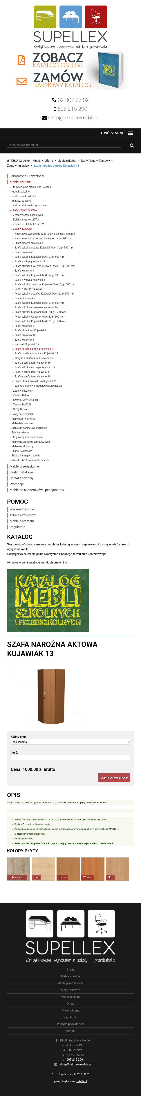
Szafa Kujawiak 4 (24, 270)
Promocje (17, 484)
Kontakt (70, 1031)
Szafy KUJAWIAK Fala (25, 399)
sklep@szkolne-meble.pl (23, 554)
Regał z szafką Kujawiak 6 (29, 289)
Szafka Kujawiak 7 (25, 298)
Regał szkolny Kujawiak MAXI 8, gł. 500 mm (39, 316)
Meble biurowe (70, 990)
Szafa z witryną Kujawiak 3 (30, 261)
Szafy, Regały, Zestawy (95, 160)
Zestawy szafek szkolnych (28, 214)
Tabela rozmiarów (23, 515)
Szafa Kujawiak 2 (24, 252)
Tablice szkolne (20, 432)
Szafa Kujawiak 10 (25, 335)
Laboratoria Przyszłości (27, 176)
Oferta (49, 160)
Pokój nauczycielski (23, 414)
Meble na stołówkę (22, 446)
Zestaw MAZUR (22, 404)
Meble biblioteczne (22, 423)
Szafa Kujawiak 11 (25, 339)
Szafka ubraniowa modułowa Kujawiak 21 (38, 385)
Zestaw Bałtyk (21, 395)
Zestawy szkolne (21, 200)
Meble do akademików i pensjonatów (37, 490)
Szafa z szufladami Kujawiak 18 (33, 376)
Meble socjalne (70, 997)
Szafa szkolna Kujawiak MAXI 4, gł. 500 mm (39, 275)
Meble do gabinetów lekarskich (29, 427)
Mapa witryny (70, 1010)
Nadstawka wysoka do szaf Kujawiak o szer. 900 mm (45, 233)
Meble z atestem (22, 521)
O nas (70, 1003)
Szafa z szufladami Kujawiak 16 (33, 362)
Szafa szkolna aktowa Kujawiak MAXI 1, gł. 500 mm (44, 247)
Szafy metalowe (21, 472)
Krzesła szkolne (21, 191)
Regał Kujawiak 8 (24, 325)
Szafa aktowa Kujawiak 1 (29, 242)
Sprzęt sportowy (21, 478)
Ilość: (14, 752)
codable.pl (81, 1081)
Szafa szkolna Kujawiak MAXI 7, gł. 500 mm (39, 302)
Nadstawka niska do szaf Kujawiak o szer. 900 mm (43, 238)
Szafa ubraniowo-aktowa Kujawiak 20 (36, 381)
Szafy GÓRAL (20, 409)
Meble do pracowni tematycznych (31, 441)
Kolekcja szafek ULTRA (26, 219)
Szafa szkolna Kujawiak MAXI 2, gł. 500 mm (39, 256)
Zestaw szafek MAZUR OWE (29, 224)
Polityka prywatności (70, 1024)
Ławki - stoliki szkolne (24, 196)
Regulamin (17, 527)
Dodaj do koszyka (114, 777)
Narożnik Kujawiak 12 (27, 344)
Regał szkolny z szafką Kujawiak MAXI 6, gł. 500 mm (44, 293)
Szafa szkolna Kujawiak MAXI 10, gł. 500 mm (40, 312)
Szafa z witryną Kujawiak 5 (30, 279)
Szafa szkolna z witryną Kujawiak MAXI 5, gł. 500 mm (45, 284)
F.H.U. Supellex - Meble (26, 160)
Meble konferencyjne (23, 418)
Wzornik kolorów (22, 509)
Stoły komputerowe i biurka (27, 437)
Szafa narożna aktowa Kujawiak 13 (56, 165)
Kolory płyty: (19, 736)
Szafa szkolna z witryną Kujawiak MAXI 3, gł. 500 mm (45, 266)
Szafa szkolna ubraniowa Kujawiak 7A (36, 307)
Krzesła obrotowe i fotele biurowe (31, 460)
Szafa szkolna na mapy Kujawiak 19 (35, 367)
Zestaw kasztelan (23, 390)
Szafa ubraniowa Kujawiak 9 (31, 330)
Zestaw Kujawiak (18, 165)
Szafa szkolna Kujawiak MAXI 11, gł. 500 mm (40, 321)
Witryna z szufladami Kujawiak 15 (34, 358)
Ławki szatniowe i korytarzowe (29, 205)
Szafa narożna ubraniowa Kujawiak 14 (36, 353)
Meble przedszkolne (24, 466)
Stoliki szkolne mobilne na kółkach (31, 186)
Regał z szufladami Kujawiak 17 (32, 371)
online (63, 562)
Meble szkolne (66, 160)
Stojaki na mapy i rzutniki (26, 455)
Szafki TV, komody (22, 450)
